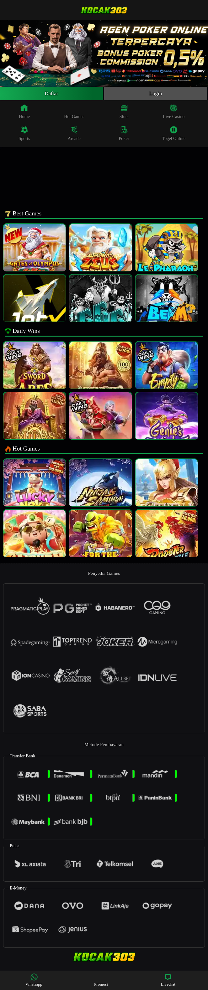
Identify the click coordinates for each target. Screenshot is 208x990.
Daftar (51, 94)
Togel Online (173, 134)
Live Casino (173, 112)
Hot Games (74, 112)
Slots (124, 112)
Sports (24, 134)
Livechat (168, 980)
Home (24, 112)
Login (156, 94)
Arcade (74, 134)
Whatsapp (34, 980)
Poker (124, 134)
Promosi (101, 980)
